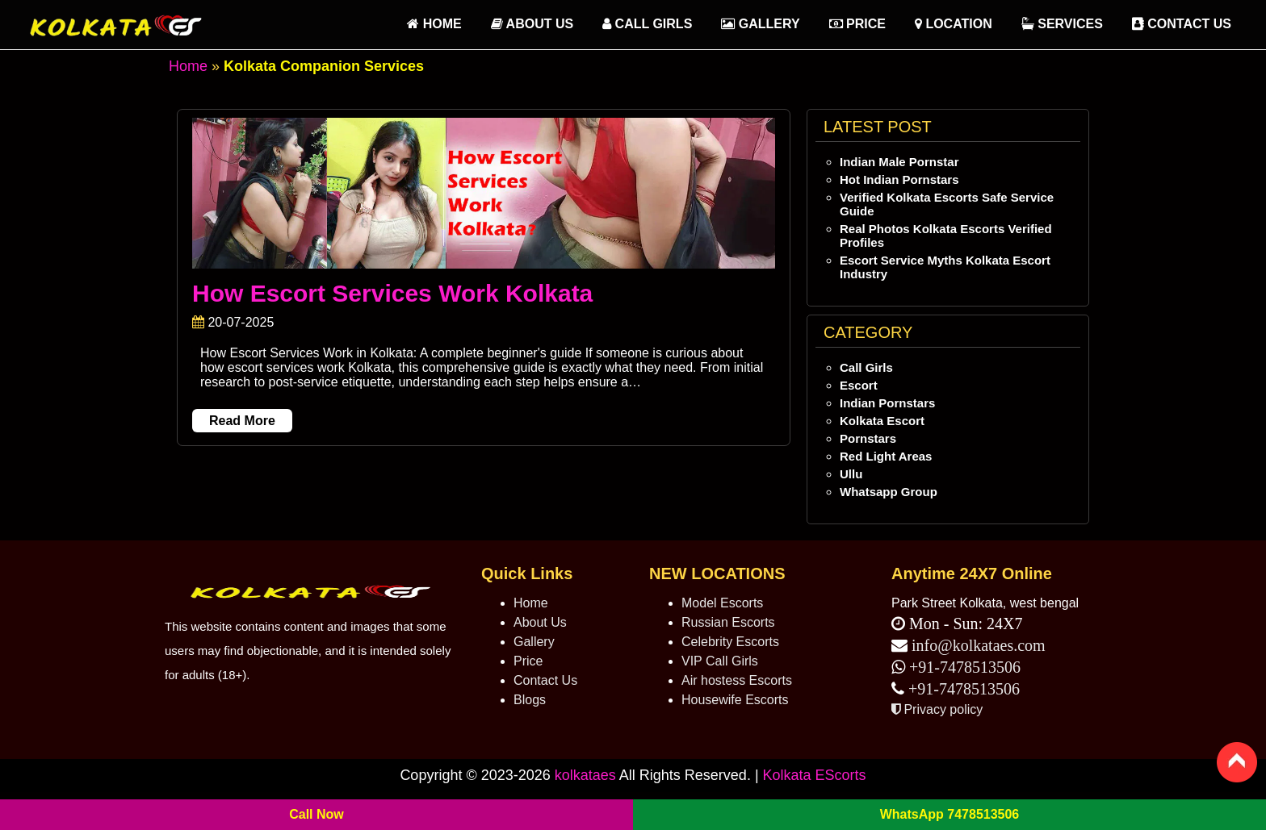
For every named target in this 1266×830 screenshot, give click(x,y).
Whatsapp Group (888, 491)
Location (953, 24)
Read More (242, 421)
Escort (859, 385)
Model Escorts (722, 603)
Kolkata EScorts (814, 775)
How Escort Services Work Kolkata (392, 293)
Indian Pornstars (887, 403)
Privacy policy (937, 709)
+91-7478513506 (963, 667)
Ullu (851, 474)
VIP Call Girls (719, 661)
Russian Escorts (728, 622)
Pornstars (868, 438)
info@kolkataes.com (979, 645)
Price (857, 24)
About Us (532, 24)
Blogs (530, 700)
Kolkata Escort (882, 421)
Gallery (760, 24)
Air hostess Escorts (736, 680)
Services (1062, 24)
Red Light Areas (886, 456)
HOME (434, 24)
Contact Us (1181, 24)
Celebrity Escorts (730, 642)
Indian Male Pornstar (899, 162)
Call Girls (647, 24)
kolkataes (585, 775)
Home (188, 66)
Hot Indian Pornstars (899, 179)
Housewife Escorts (735, 700)
